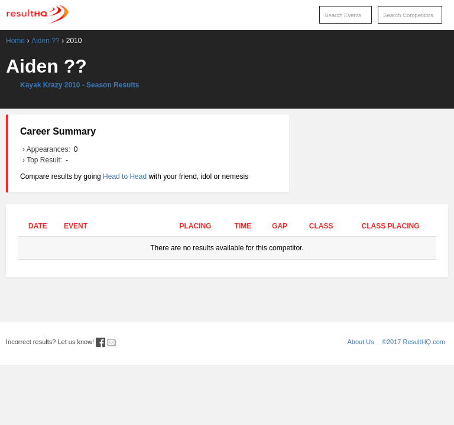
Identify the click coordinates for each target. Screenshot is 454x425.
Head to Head (125, 176)
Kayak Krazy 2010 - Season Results (79, 85)
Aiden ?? (45, 41)
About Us (361, 341)
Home (15, 41)
